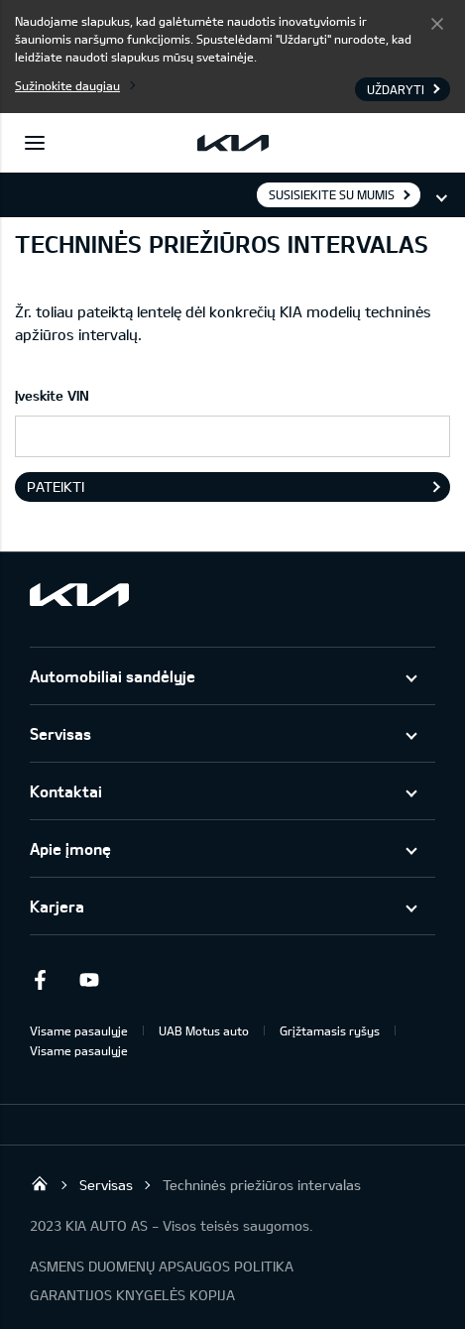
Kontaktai (66, 791)
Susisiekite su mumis (332, 194)
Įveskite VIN (52, 395)
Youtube (89, 980)
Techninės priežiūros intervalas (262, 1184)
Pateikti (55, 486)
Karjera (57, 906)
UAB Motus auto (204, 1030)
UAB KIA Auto (40, 1183)
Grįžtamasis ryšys (330, 1030)
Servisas (60, 733)
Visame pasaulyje (79, 1030)
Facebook (40, 980)
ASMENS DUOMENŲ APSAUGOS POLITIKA (161, 1266)
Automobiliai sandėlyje (112, 675)
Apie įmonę (70, 848)
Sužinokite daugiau (67, 85)
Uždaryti (437, 23)
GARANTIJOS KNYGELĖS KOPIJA (132, 1294)
